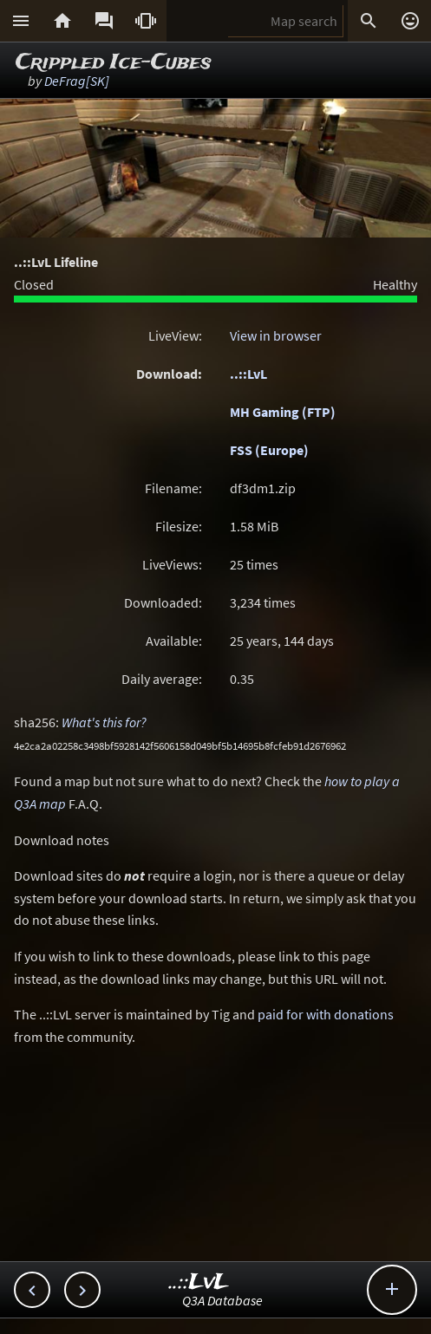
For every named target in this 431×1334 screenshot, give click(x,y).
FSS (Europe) (269, 450)
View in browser (276, 335)
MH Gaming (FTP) (283, 411)
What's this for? (104, 722)
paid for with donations (326, 1014)
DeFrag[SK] (76, 80)
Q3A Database (222, 1300)
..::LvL (248, 373)
